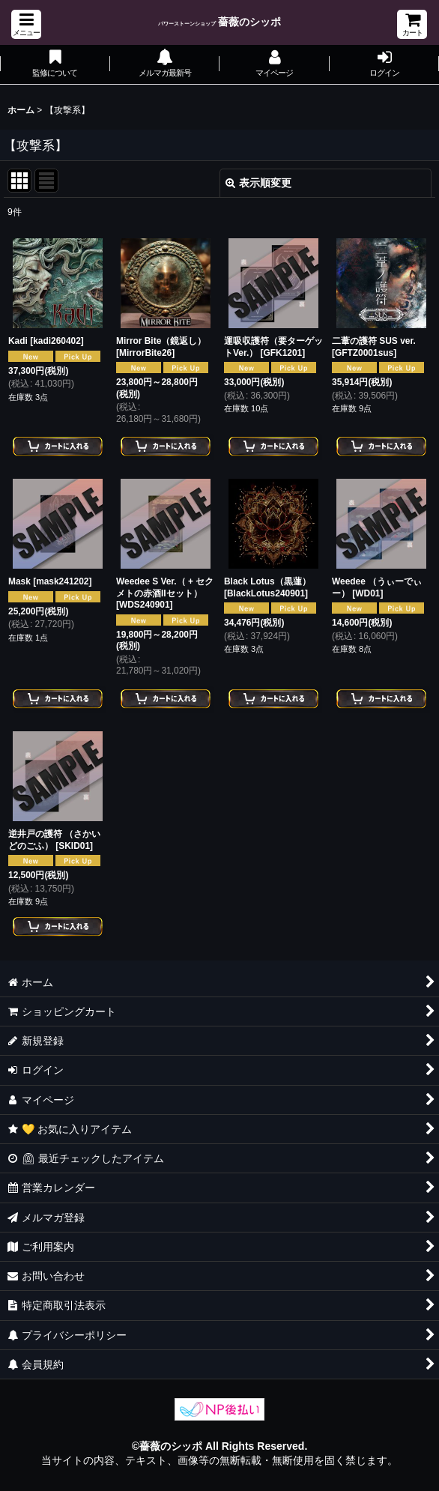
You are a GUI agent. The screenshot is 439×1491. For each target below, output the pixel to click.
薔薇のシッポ (220, 22)
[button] (26, 24)
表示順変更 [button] (258, 183)
